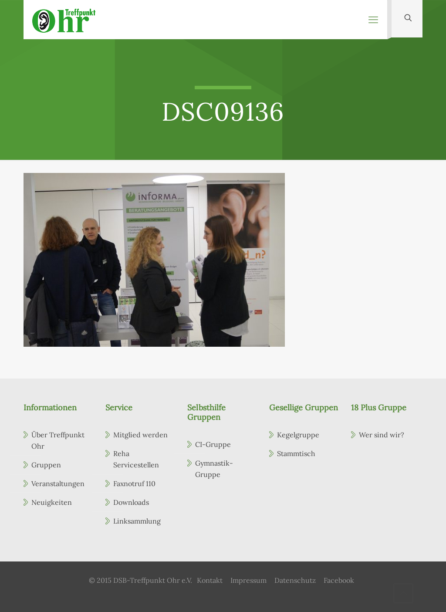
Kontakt (210, 580)
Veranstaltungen (57, 483)
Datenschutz (295, 580)
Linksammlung (137, 521)
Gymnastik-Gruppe (214, 469)
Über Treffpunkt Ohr (57, 440)
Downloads (131, 502)
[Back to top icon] (403, 593)
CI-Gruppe (213, 444)
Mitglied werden (140, 434)
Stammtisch (296, 453)
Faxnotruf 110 (134, 483)
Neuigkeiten (51, 502)
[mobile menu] (373, 19)
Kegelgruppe (298, 434)
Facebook (339, 580)
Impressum (248, 580)
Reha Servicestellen (136, 459)
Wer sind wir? (381, 434)
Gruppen (46, 464)
